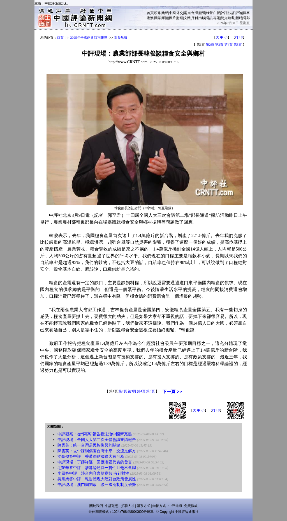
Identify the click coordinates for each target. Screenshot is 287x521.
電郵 (246, 18)
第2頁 (210, 45)
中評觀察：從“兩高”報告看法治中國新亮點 (94, 434)
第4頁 (228, 45)
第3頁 (219, 45)
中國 (172, 13)
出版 (202, 18)
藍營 (202, 13)
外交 (179, 13)
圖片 (172, 18)
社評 (224, 13)
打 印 (239, 37)
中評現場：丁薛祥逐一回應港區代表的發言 (94, 462)
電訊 (209, 18)
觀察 (246, 13)
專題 (216, 18)
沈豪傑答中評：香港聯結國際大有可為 (90, 456)
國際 (157, 18)
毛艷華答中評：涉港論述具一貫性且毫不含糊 (96, 468)
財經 (179, 18)
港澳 (150, 18)
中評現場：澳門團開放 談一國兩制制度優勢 (96, 485)
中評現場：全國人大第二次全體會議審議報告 (96, 440)
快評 (231, 13)
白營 (216, 13)
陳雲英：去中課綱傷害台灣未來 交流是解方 (96, 451)
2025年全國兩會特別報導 (88, 38)
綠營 (209, 13)
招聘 (239, 18)
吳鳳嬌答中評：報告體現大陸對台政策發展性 (96, 479)
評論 (239, 13)
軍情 (165, 18)
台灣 (194, 13)
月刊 (194, 18)
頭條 (157, 13)
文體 (187, 18)
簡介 (224, 18)
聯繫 (231, 18)
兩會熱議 (120, 38)
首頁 (150, 13)
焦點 (165, 13)
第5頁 (237, 45)
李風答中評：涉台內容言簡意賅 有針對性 (93, 473)
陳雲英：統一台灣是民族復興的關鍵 (88, 445)
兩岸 (187, 13)
